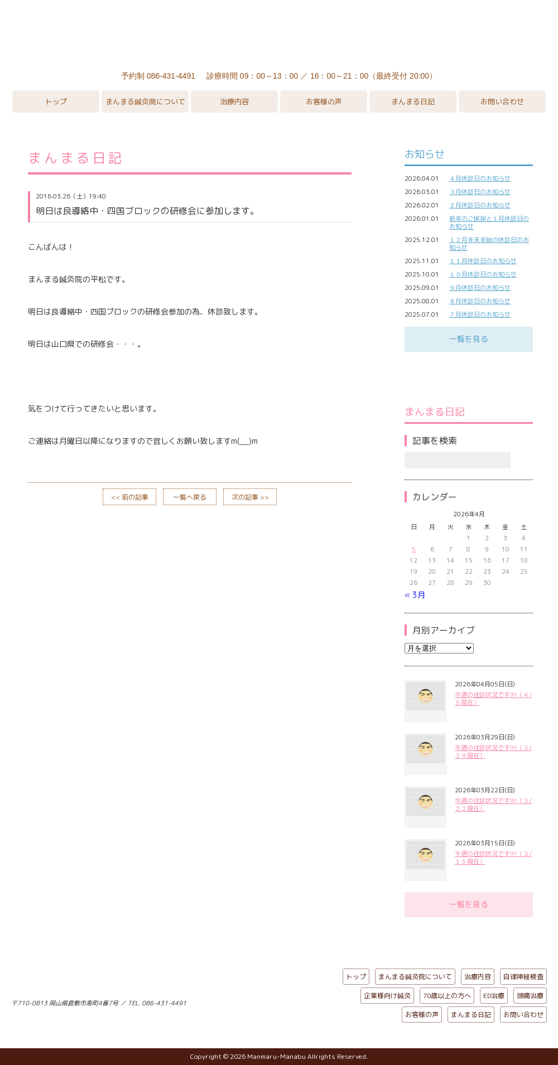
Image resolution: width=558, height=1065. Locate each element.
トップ (56, 101)
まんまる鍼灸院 (279, 33)
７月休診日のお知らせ (480, 314)
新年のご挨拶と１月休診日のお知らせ (489, 222)
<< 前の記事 (129, 497)
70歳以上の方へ (447, 995)
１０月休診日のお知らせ (483, 274)
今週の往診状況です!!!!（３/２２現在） (493, 804)
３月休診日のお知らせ (480, 191)
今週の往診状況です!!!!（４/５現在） (493, 698)
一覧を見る (468, 338)
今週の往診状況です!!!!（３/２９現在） (493, 751)
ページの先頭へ (270, 1001)
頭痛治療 (530, 995)
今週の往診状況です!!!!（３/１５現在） (493, 857)
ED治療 (493, 995)
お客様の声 (324, 101)
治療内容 (234, 101)
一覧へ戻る (189, 497)
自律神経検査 (523, 976)
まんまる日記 (413, 101)
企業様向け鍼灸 (387, 995)
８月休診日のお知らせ (480, 301)
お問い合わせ (502, 101)
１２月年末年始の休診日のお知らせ (489, 243)
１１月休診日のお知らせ (483, 260)
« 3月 (415, 594)
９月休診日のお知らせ (480, 287)
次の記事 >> (250, 497)
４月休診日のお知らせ (480, 178)
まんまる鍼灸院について (145, 101)
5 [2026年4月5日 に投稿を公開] (414, 549)
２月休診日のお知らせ (480, 205)
